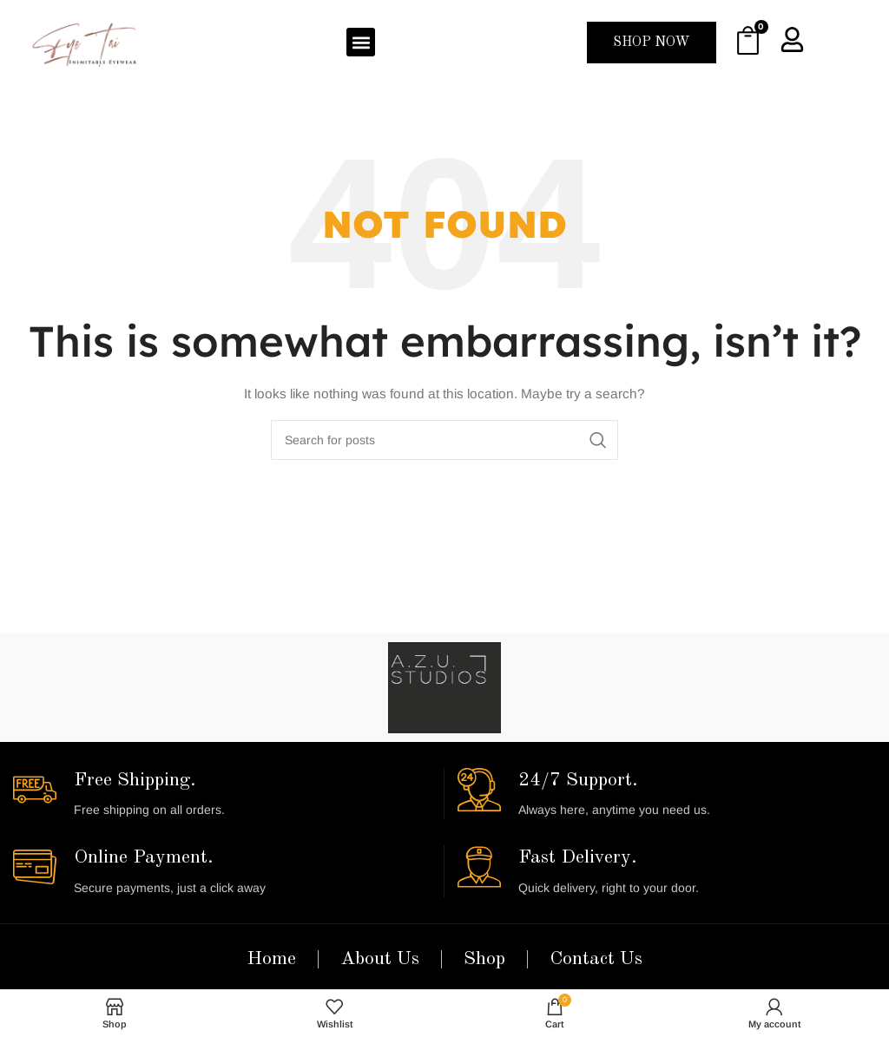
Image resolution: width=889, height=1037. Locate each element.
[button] (360, 42)
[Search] (444, 440)
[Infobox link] (222, 794)
